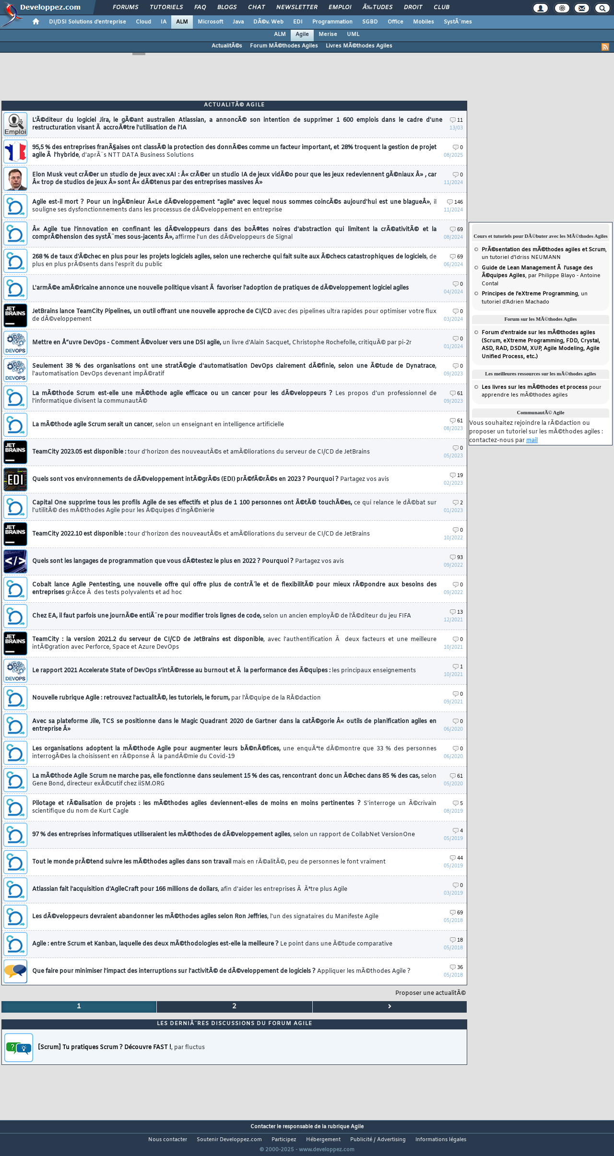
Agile (302, 34)
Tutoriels (166, 8)
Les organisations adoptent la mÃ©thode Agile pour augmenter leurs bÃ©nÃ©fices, (234, 752)
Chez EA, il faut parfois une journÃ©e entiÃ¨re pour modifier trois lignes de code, (221, 616)
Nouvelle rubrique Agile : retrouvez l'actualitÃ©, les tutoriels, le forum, (176, 698)
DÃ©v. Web (268, 22)
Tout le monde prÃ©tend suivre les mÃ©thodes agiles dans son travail (209, 862)
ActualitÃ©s (227, 46)
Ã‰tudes (377, 8)
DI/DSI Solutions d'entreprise (87, 22)
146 (455, 202)
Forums (125, 8)
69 (456, 230)
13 (456, 612)
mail (532, 440)
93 (456, 558)
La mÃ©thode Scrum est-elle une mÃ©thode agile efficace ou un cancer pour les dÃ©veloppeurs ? (234, 397)
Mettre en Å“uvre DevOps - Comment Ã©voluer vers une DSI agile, (222, 343)
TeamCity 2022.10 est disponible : (201, 534)
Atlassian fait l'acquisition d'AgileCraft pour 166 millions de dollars (189, 889)
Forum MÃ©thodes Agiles (284, 46)
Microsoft (210, 22)
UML (353, 34)
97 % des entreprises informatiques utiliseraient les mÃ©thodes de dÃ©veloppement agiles (223, 835)
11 (456, 120)
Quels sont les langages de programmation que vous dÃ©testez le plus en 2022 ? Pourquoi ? (188, 561)
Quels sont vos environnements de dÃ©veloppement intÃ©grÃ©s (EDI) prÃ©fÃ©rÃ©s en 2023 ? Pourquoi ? (210, 479)
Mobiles (423, 22)
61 (456, 394)
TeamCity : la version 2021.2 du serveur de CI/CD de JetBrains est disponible (234, 643)
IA (163, 22)
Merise (328, 34)
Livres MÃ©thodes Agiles (359, 46)
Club (441, 8)
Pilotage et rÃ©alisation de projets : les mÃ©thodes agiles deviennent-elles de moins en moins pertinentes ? (234, 807)
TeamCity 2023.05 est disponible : (201, 452)
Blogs (226, 8)
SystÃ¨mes (458, 22)
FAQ (200, 8)
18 (456, 940)
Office (395, 22)
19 (456, 476)
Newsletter (296, 8)
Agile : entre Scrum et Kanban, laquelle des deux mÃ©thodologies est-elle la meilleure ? (212, 944)
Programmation (332, 22)
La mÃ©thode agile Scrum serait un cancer (158, 425)
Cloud (143, 22)
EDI (298, 22)
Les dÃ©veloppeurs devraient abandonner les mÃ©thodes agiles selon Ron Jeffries (205, 917)
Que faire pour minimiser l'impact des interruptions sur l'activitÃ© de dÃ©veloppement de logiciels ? (221, 971)
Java (238, 22)
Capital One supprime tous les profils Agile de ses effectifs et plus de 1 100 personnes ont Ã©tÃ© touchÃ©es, (234, 506)
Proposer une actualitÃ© (430, 993)
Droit (413, 8)
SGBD (370, 22)
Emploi (340, 8)
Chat (256, 8)
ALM (182, 22)
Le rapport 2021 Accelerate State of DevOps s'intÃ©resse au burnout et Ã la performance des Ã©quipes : (224, 671)
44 (456, 858)
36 (456, 968)
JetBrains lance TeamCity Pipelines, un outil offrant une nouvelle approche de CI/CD (234, 315)
